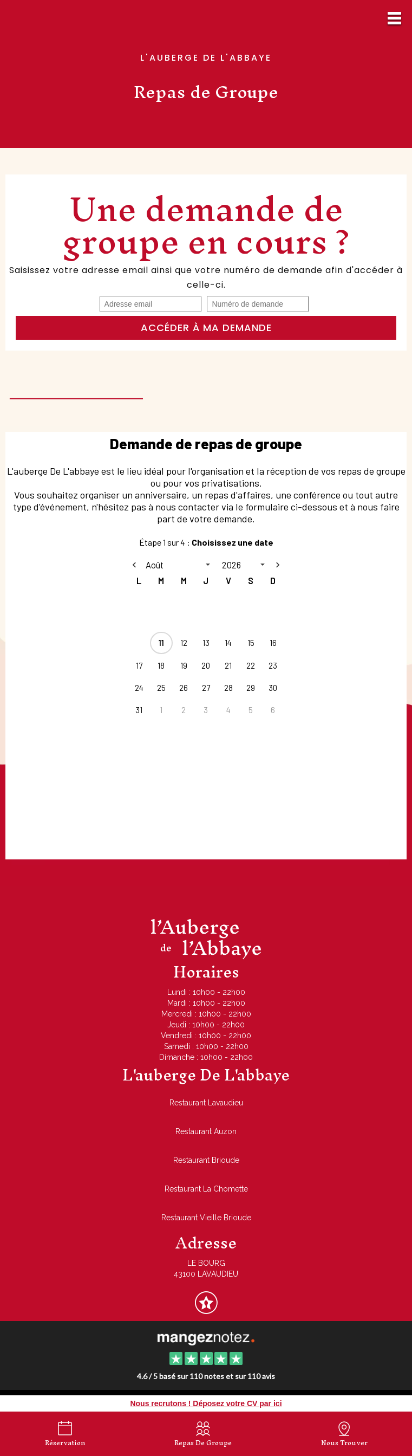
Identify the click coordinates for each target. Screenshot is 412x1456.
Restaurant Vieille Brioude (206, 1217)
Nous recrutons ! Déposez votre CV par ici (206, 1403)
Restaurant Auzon (206, 1131)
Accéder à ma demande (206, 327)
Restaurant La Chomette (206, 1189)
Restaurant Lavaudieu (206, 1102)
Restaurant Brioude (206, 1160)
